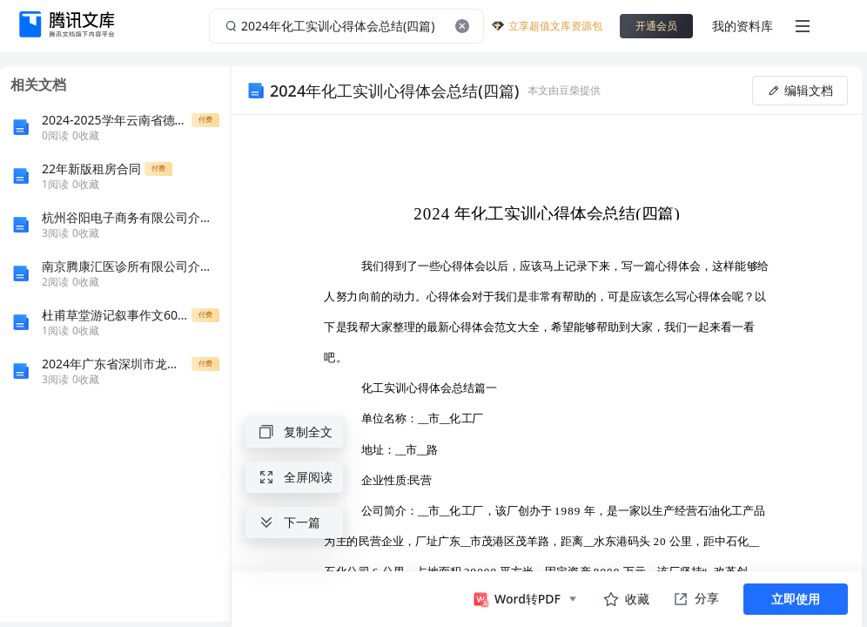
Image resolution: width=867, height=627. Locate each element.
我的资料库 (742, 25)
